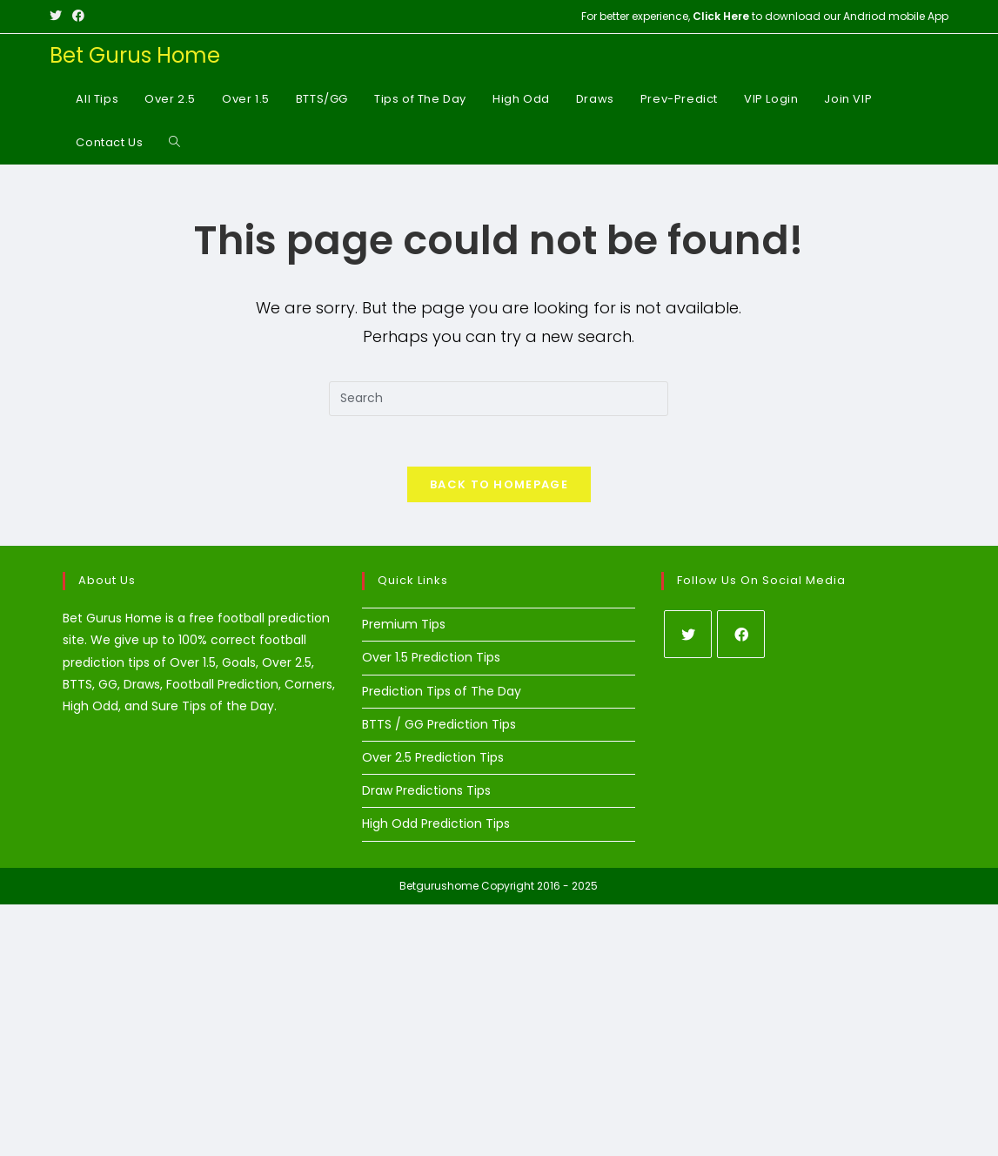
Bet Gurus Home (135, 55)
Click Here (721, 16)
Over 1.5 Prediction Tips (431, 659)
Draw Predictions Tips (426, 792)
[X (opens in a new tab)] (58, 16)
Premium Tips (403, 626)
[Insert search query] (498, 398)
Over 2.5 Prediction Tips (433, 759)
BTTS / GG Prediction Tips (439, 725)
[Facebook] (741, 636)
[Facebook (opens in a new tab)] (78, 16)
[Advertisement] (499, 1027)
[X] (688, 636)
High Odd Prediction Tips (436, 825)
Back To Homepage (499, 486)
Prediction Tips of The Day (441, 692)
